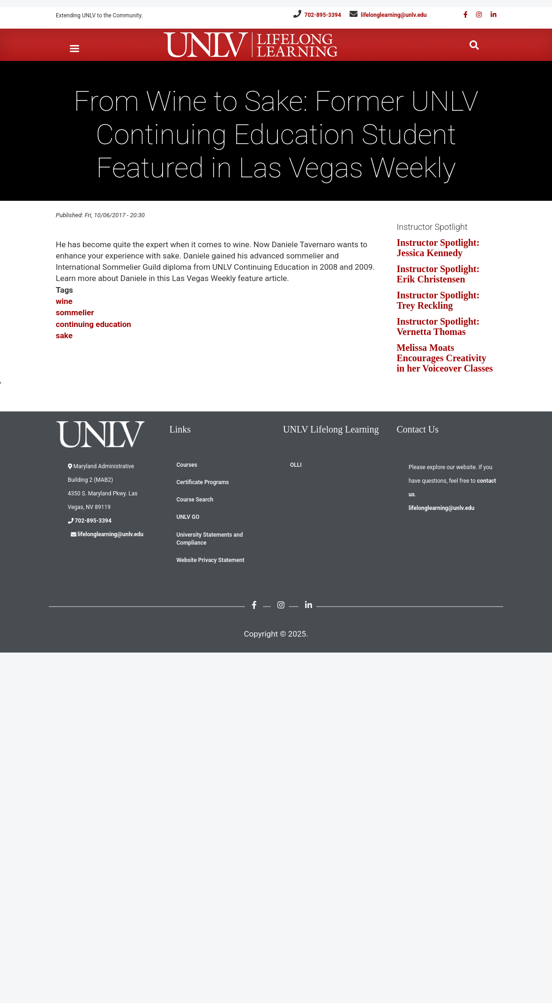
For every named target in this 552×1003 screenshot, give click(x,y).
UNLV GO (188, 517)
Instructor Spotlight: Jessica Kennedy (438, 247)
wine (64, 301)
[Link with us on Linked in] (490, 15)
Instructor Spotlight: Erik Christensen (438, 274)
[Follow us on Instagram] (476, 15)
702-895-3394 (323, 15)
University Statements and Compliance (210, 539)
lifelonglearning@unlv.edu (394, 15)
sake (64, 335)
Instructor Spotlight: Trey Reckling (438, 300)
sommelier (75, 312)
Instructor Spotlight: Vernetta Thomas (438, 326)
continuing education (93, 324)
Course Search (195, 499)
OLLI (296, 465)
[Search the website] (474, 45)
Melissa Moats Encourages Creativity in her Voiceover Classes (445, 357)
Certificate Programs (203, 482)
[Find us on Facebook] (462, 15)
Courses (187, 465)
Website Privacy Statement (211, 560)
